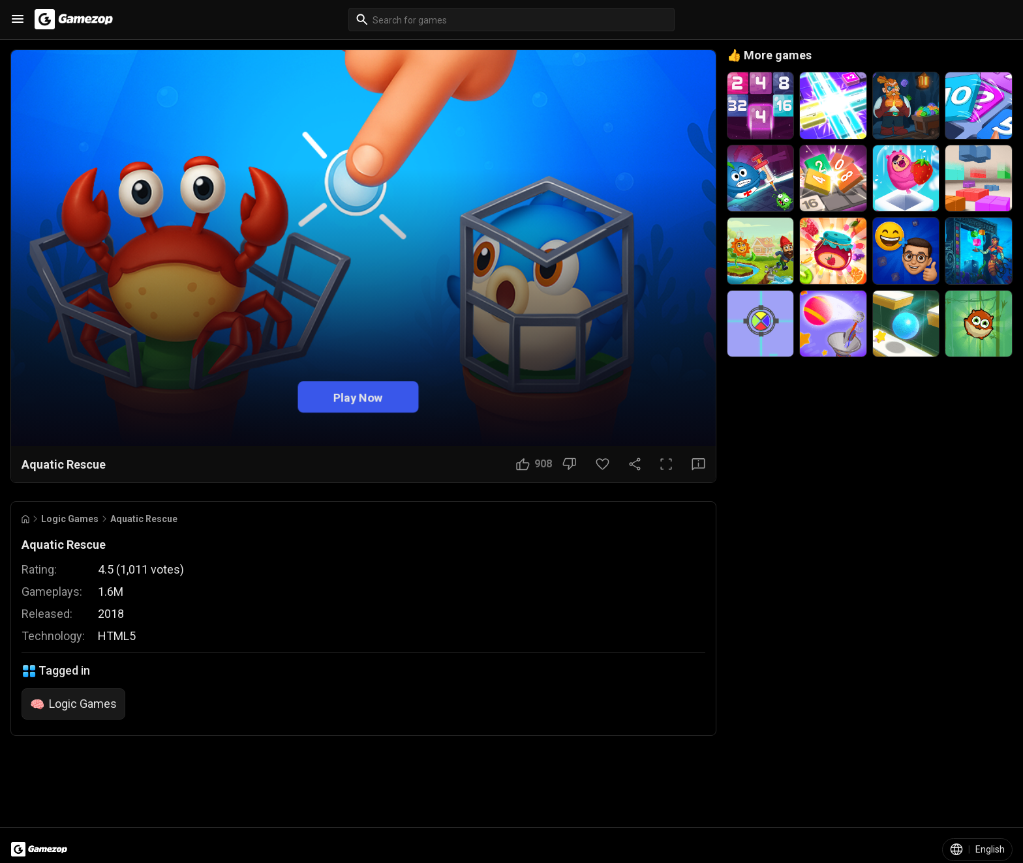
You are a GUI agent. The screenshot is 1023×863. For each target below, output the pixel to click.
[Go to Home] (25, 519)
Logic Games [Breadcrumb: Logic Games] (70, 519)
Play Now (358, 397)
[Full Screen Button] (666, 464)
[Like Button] (534, 464)
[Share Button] (634, 464)
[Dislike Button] (569, 464)
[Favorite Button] (602, 464)
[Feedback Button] (698, 464)
